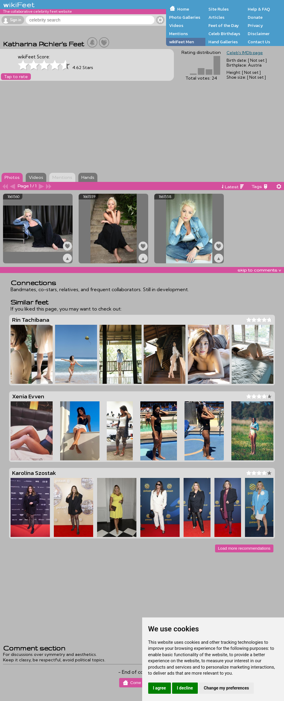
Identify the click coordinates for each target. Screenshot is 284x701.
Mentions (178, 33)
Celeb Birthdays (224, 33)
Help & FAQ (259, 9)
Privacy (255, 25)
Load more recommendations (244, 548)
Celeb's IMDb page (245, 52)
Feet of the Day (223, 25)
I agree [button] (159, 688)
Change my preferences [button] (226, 688)
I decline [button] (185, 688)
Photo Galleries (184, 17)
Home (183, 9)
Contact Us (259, 41)
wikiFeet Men (181, 41)
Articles (216, 17)
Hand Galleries (223, 41)
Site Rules (218, 9)
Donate (255, 17)
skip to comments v (259, 270)
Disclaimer (258, 33)
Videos (176, 25)
